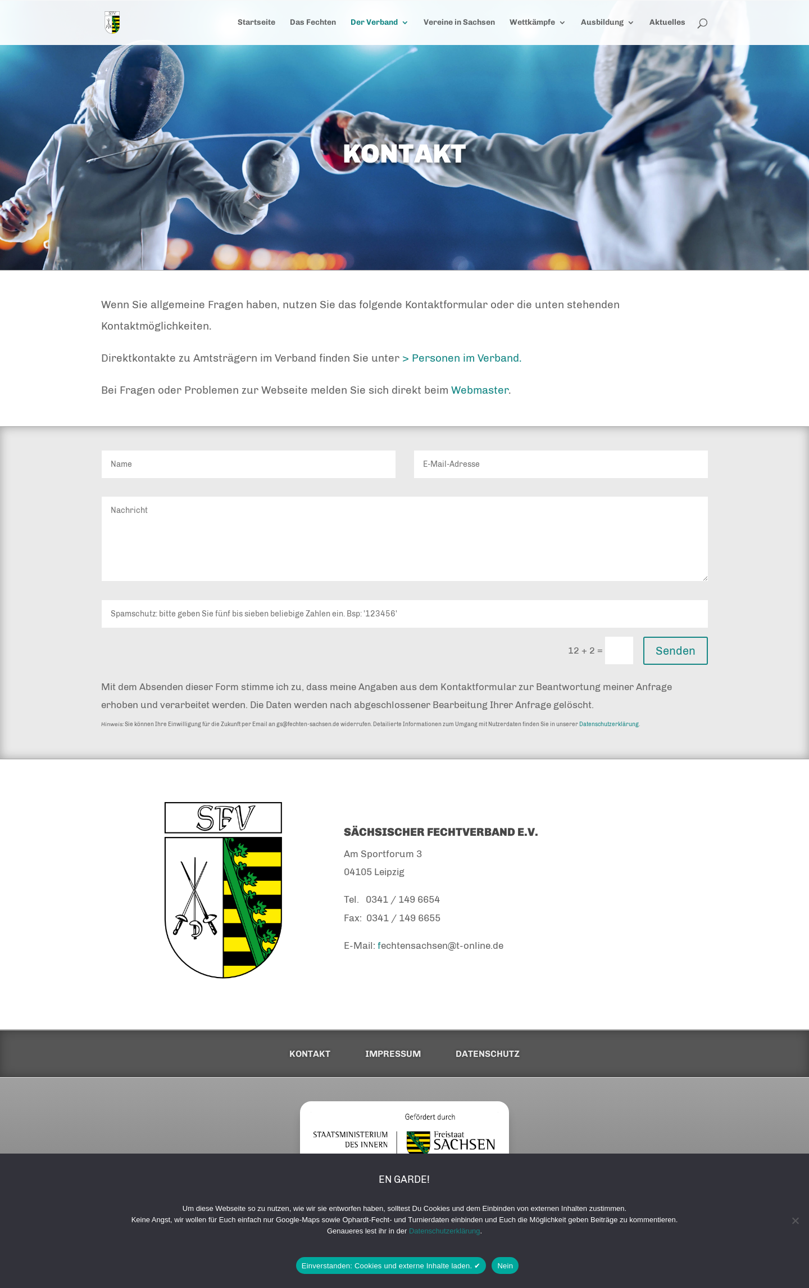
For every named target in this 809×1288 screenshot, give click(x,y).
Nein (505, 1266)
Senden (676, 650)
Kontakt (309, 1054)
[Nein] (795, 1220)
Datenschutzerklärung (609, 724)
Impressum (393, 1054)
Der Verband (374, 23)
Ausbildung (602, 23)
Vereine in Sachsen (459, 23)
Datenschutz (488, 1054)
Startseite (256, 23)
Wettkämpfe (532, 23)
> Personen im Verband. (462, 358)
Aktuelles (667, 23)
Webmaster (479, 390)
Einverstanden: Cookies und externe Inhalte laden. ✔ (391, 1266)
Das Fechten (313, 23)
